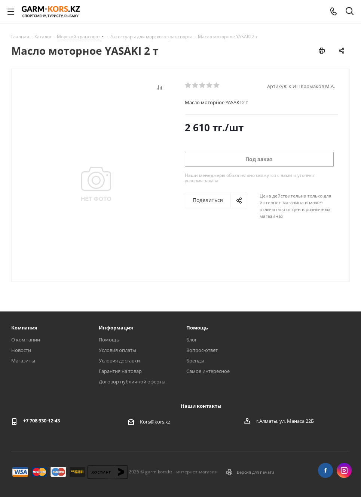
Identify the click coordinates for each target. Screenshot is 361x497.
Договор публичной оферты (132, 381)
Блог (191, 339)
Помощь (109, 339)
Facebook (325, 470)
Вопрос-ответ (202, 350)
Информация (116, 327)
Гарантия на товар (120, 371)
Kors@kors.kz (155, 421)
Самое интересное (208, 371)
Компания (24, 327)
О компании (25, 339)
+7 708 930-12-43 (41, 420)
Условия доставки (119, 360)
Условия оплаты (117, 350)
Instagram (344, 470)
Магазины (23, 360)
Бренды (195, 360)
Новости (21, 350)
